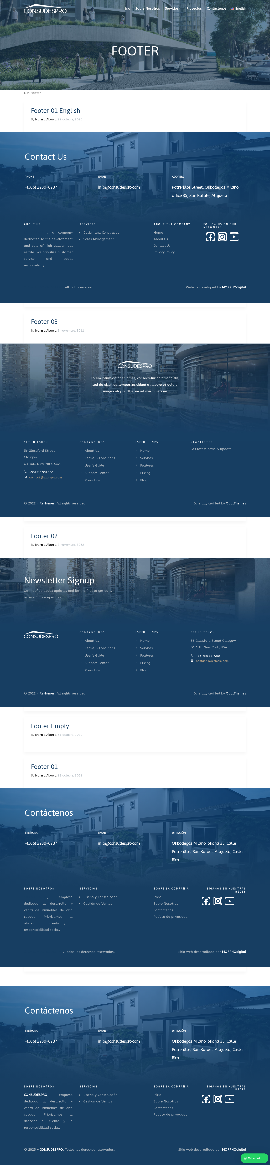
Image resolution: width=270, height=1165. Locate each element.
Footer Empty (50, 726)
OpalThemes (236, 503)
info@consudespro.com (119, 187)
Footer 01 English (55, 110)
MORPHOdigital (234, 287)
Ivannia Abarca (45, 119)
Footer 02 (44, 536)
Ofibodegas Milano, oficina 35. (199, 843)
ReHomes (47, 503)
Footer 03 (44, 321)
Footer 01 (44, 766)
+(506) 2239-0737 (41, 187)
